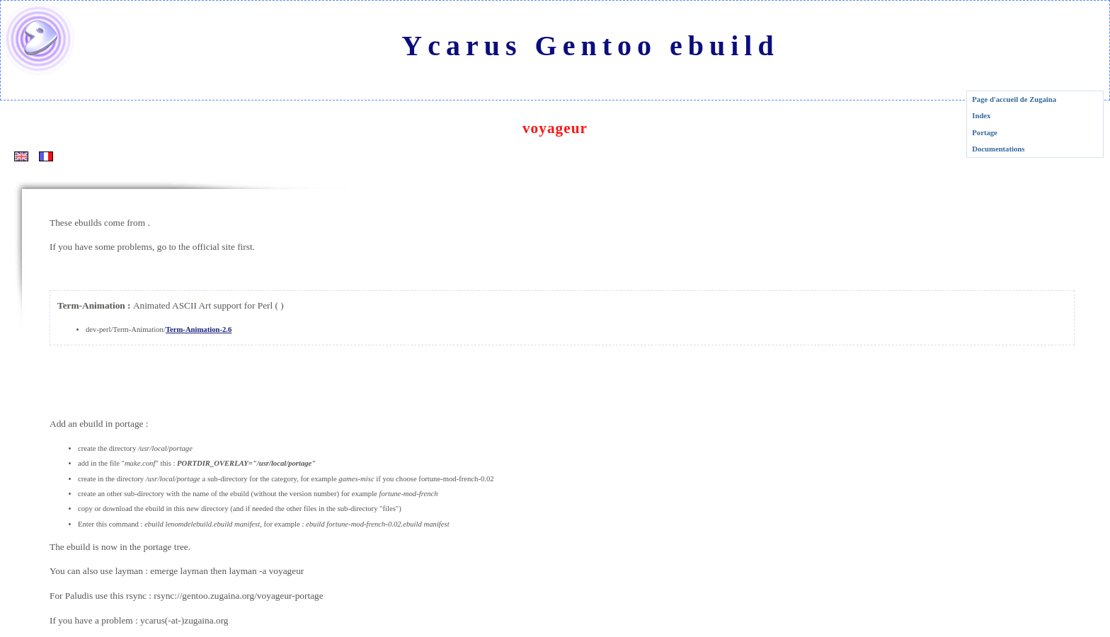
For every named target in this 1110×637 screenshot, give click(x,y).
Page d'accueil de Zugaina (1014, 99)
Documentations (998, 149)
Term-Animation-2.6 (198, 329)
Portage (984, 133)
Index (981, 116)
